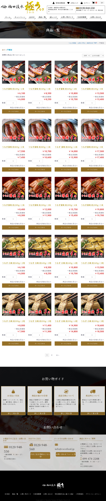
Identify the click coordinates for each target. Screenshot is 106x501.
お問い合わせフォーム (64, 454)
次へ (57, 355)
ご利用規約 (79, 494)
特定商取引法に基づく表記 (64, 494)
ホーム (7, 17)
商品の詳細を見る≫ (17, 108)
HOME (7, 494)
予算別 (9, 50)
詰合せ (32, 17)
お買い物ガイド (67, 17)
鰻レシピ (53, 17)
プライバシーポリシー (93, 494)
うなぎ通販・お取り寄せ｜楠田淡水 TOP (82, 43)
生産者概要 (81, 17)
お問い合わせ (95, 17)
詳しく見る (12, 413)
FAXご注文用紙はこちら (40, 454)
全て (3, 50)
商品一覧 (42, 17)
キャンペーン (20, 17)
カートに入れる (13, 111)
